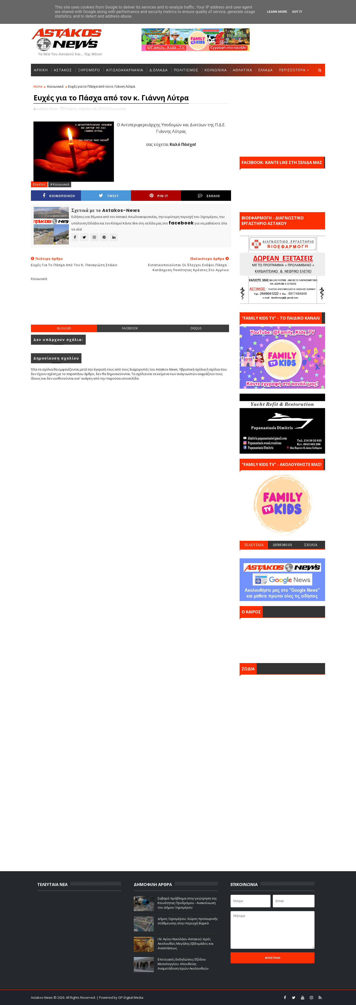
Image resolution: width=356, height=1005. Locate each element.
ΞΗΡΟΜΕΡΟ (89, 70)
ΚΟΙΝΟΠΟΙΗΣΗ (59, 195)
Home (37, 86)
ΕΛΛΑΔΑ (265, 70)
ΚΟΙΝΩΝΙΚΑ (215, 70)
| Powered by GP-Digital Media (120, 997)
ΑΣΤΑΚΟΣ (63, 70)
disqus (196, 328)
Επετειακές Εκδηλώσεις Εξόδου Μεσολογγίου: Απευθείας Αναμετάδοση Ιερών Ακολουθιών (183, 964)
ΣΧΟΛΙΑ (311, 544)
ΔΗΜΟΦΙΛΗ (282, 544)
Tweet (109, 195)
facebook (130, 328)
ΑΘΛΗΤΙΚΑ (242, 70)
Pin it (159, 195)
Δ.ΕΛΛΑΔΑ (158, 70)
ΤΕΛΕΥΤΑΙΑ (253, 544)
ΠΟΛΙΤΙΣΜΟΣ (186, 70)
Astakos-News (42, 997)
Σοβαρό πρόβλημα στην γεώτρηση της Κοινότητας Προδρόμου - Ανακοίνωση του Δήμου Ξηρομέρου (187, 903)
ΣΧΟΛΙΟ (209, 195)
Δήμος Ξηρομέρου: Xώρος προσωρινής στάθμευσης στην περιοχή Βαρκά (188, 920)
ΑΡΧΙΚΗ (41, 70)
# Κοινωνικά (59, 184)
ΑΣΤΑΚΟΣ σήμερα (282, 639)
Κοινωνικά (55, 86)
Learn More (277, 12)
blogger (64, 328)
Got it (297, 12)
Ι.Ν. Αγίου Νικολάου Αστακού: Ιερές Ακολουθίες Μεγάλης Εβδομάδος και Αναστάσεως (185, 943)
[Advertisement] (130, 306)
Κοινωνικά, (118, 108)
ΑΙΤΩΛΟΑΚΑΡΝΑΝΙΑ (124, 70)
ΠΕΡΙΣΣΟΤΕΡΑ (292, 70)
